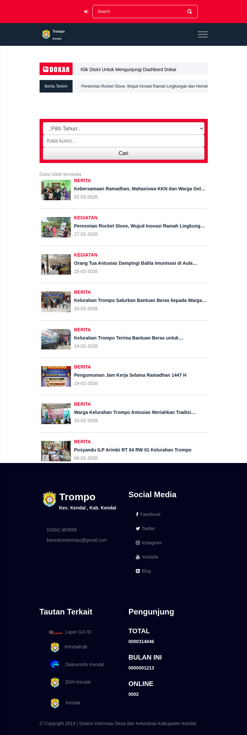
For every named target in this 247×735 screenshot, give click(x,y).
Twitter (145, 528)
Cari (123, 153)
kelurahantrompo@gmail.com (77, 540)
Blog (143, 571)
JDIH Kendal (69, 682)
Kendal (63, 703)
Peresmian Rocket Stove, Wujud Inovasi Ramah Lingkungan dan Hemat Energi (144, 88)
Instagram (149, 542)
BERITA (82, 180)
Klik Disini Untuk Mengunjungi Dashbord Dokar (129, 69)
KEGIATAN (86, 217)
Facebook (148, 514)
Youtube (147, 556)
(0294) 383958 (62, 529)
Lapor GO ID (69, 632)
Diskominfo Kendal (76, 665)
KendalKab (67, 647)
